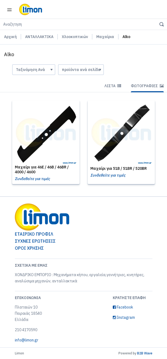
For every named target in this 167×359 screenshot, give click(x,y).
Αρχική (10, 36)
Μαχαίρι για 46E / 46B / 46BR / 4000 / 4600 (42, 169)
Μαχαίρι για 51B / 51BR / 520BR (118, 168)
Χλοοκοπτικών (75, 36)
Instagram (124, 317)
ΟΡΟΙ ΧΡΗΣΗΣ (29, 248)
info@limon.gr (26, 340)
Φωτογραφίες (147, 85)
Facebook (123, 307)
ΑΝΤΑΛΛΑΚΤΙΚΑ (39, 36)
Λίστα (112, 85)
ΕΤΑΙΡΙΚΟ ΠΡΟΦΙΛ (34, 234)
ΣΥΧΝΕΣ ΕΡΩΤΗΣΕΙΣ (35, 241)
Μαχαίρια (105, 36)
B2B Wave (144, 353)
